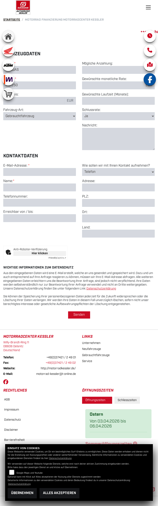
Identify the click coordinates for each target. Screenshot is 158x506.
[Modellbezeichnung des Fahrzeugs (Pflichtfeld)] (39, 85)
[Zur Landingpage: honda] (8, 50)
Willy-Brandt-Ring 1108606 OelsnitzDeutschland (16, 346)
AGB (7, 399)
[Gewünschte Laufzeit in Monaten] (118, 101)
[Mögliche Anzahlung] (112, 70)
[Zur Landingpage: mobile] (8, 79)
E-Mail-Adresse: (16, 166)
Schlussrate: (91, 110)
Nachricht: (89, 126)
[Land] (118, 234)
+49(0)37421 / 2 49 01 (61, 357)
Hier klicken (40, 253)
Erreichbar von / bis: (18, 212)
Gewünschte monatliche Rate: (104, 79)
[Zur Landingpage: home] (8, 36)
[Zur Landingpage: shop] (8, 94)
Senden (79, 315)
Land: (86, 228)
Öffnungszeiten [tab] (97, 400)
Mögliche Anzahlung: (97, 64)
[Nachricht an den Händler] (118, 139)
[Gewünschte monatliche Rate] (112, 85)
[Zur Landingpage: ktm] (8, 65)
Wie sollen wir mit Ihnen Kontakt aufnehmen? (116, 166)
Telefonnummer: (15, 197)
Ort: (85, 212)
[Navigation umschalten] (148, 7)
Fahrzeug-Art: (13, 110)
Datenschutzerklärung (101, 289)
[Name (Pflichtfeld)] (39, 187)
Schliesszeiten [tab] (127, 400)
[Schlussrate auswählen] (118, 116)
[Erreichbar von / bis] (39, 218)
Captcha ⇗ (57, 258)
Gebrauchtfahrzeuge (96, 355)
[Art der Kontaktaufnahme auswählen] (118, 172)
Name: (8, 181)
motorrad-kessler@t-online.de (56, 374)
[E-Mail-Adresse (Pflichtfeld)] (39, 172)
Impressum (11, 410)
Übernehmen (22, 493)
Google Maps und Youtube (29, 473)
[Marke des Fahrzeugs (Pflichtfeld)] (39, 70)
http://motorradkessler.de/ (58, 368)
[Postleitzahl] (118, 203)
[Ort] (118, 218)
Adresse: (88, 181)
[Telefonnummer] (39, 203)
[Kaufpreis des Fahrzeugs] (34, 101)
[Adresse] (118, 187)
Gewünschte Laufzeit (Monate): (105, 95)
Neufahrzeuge (91, 349)
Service (87, 361)
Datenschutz (12, 420)
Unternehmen (91, 343)
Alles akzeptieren (59, 493)
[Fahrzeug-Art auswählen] (39, 116)
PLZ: (85, 197)
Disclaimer (11, 430)
